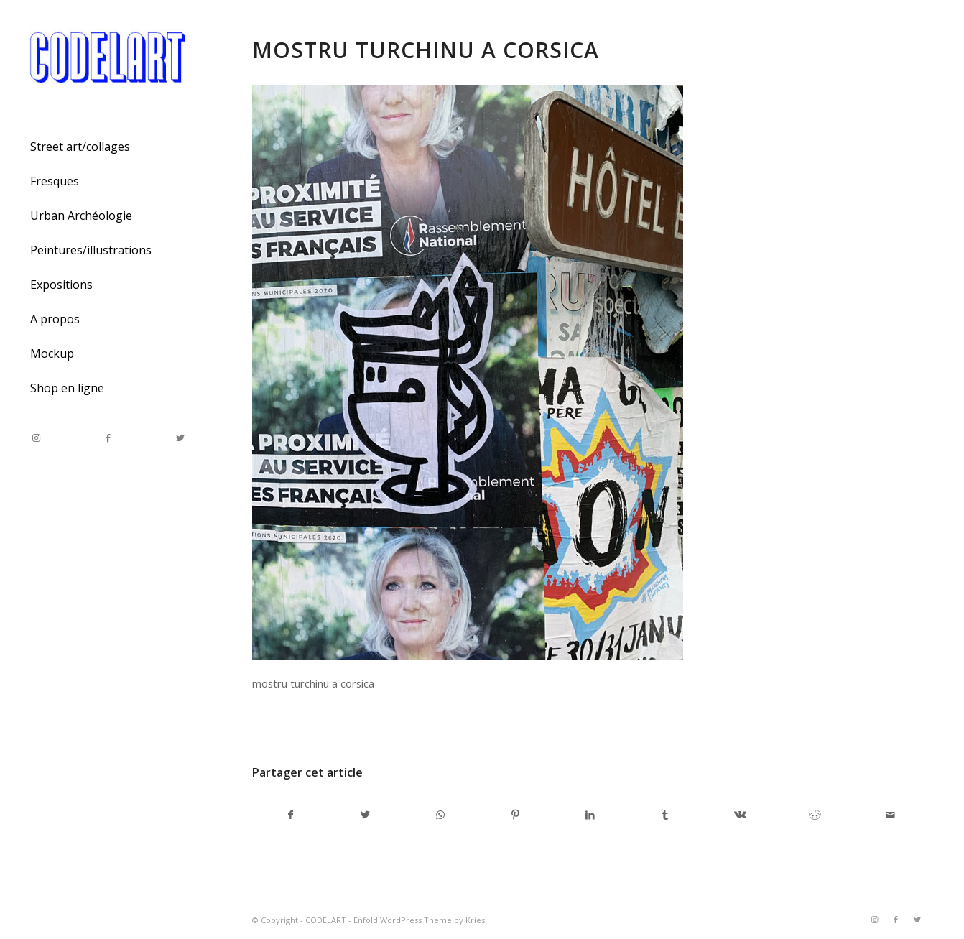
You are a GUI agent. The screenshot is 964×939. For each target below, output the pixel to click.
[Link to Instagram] (36, 438)
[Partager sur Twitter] (365, 815)
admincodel (368, 723)
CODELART (325, 920)
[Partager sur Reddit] (815, 815)
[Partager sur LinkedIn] (590, 815)
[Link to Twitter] (179, 438)
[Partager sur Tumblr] (666, 815)
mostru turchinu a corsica (425, 50)
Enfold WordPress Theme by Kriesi (420, 920)
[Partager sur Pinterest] (515, 815)
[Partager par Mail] (890, 815)
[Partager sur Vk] (740, 815)
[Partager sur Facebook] (290, 815)
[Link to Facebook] (108, 438)
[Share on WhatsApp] (441, 815)
